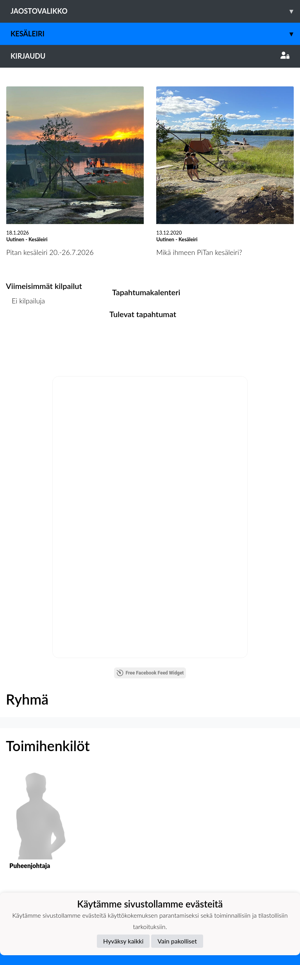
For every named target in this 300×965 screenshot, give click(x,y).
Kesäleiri (155, 34)
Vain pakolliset (177, 941)
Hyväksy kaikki (123, 941)
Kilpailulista (26, 331)
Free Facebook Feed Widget (150, 672)
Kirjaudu (150, 56)
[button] (37, 827)
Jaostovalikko (155, 11)
